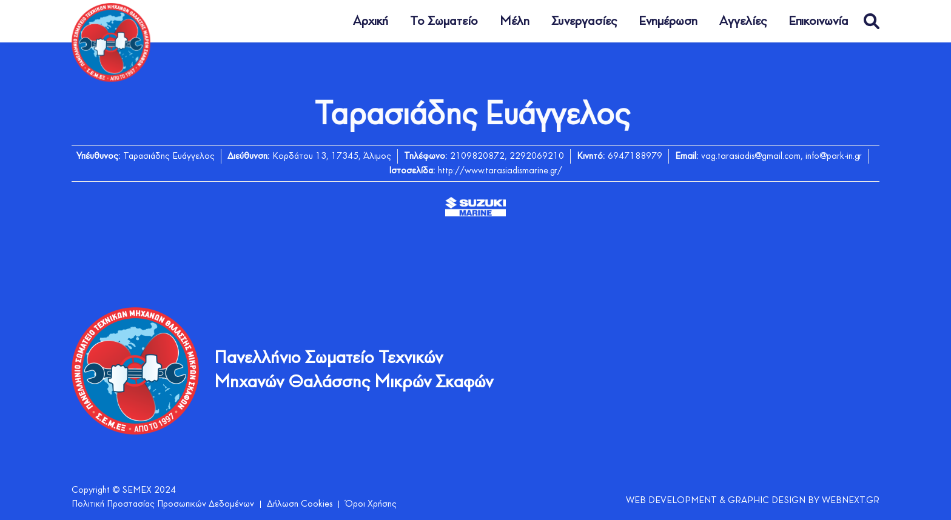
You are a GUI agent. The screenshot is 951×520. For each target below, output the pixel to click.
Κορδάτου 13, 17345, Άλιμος (331, 156)
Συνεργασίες (584, 21)
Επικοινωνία (818, 21)
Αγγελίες (743, 21)
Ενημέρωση (668, 21)
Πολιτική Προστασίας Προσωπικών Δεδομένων (163, 504)
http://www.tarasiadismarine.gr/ (500, 171)
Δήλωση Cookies (299, 504)
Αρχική (370, 21)
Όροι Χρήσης (371, 504)
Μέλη (514, 21)
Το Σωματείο (444, 21)
